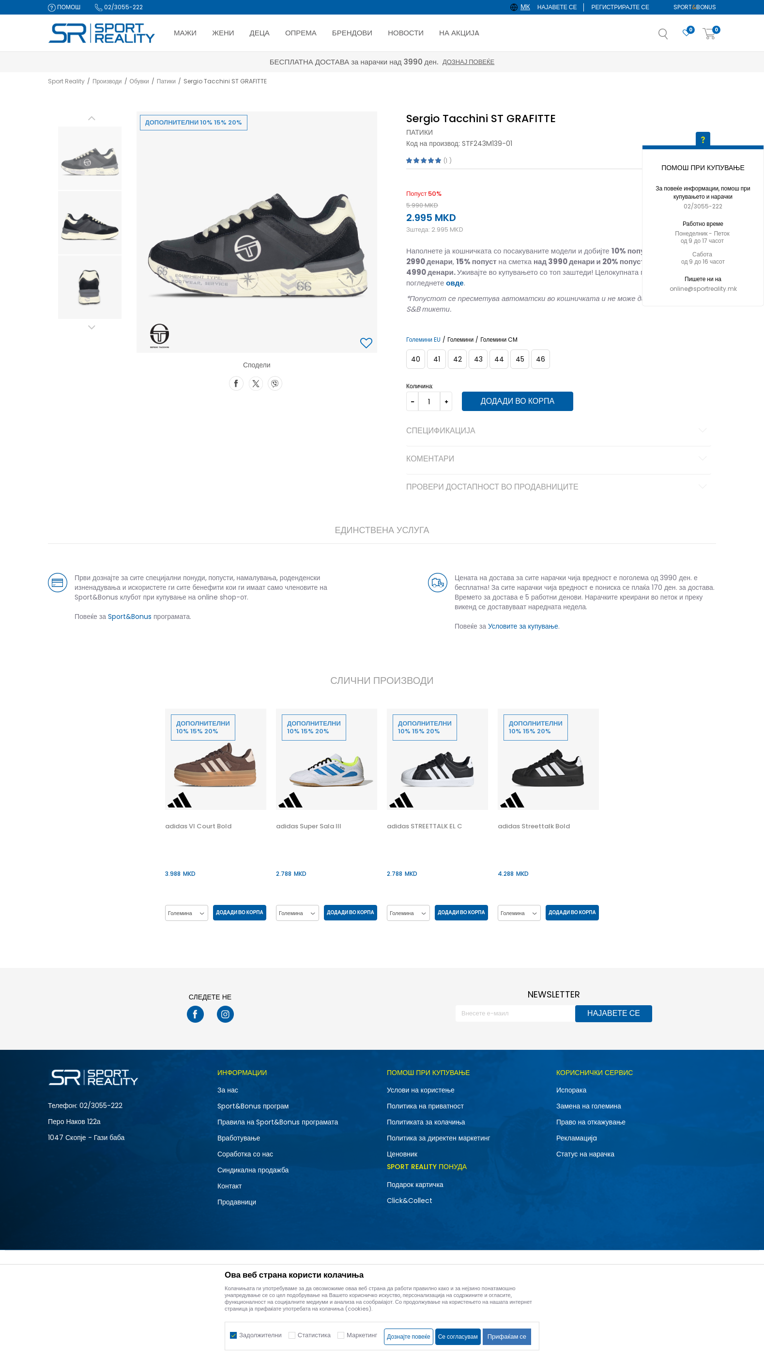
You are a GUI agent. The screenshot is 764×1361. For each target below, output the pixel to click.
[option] (90, 158)
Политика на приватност (425, 1106)
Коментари (558, 459)
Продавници (236, 1202)
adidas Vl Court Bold (198, 826)
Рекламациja (576, 1138)
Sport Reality (66, 81)
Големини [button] (460, 340)
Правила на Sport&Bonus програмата (277, 1122)
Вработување (238, 1138)
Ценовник (402, 1154)
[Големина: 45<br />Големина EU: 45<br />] (519, 359)
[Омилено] (686, 33)
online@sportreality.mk (703, 289)
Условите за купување (523, 626)
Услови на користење (421, 1090)
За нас (227, 1090)
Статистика (314, 1335)
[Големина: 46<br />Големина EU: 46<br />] (540, 359)
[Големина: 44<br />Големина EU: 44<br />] (498, 359)
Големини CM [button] (499, 340)
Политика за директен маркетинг (438, 1138)
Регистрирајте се (620, 7)
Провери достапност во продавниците (558, 487)
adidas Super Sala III (308, 826)
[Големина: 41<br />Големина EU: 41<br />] (436, 359)
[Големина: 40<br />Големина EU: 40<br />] (415, 359)
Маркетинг (362, 1335)
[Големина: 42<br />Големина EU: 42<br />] (457, 359)
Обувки (139, 81)
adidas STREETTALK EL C (424, 826)
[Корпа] (709, 34)
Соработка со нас (245, 1154)
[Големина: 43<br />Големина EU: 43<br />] (478, 359)
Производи (107, 81)
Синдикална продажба (253, 1170)
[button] (673, 37)
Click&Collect (409, 1200)
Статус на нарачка (585, 1154)
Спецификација (558, 431)
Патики (166, 81)
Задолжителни (260, 1335)
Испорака (571, 1090)
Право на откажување (591, 1122)
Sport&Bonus (130, 616)
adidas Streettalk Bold (534, 826)
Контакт (229, 1186)
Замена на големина (588, 1106)
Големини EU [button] (423, 340)
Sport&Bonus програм (253, 1106)
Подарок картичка (415, 1184)
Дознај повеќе (468, 61)
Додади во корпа (517, 401)
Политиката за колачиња (426, 1122)
